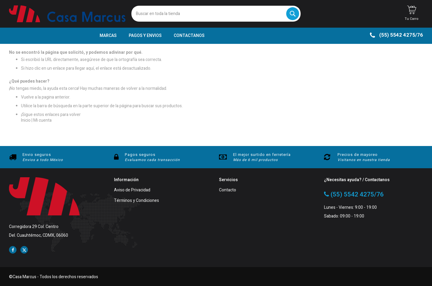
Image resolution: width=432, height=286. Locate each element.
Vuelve (27, 97)
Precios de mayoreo (358, 154)
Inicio (26, 120)
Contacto (227, 190)
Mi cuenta (42, 120)
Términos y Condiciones (136, 201)
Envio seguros (36, 154)
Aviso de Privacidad (132, 190)
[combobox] (216, 13)
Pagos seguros (140, 154)
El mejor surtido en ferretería (262, 154)
